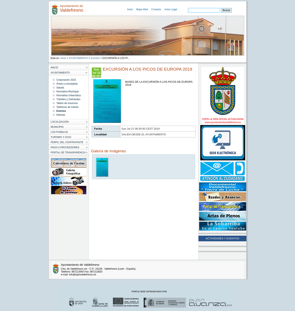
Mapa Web (142, 9)
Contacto (156, 9)
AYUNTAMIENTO (78, 58)
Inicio (130, 9)
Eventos (95, 58)
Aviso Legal (170, 9)
